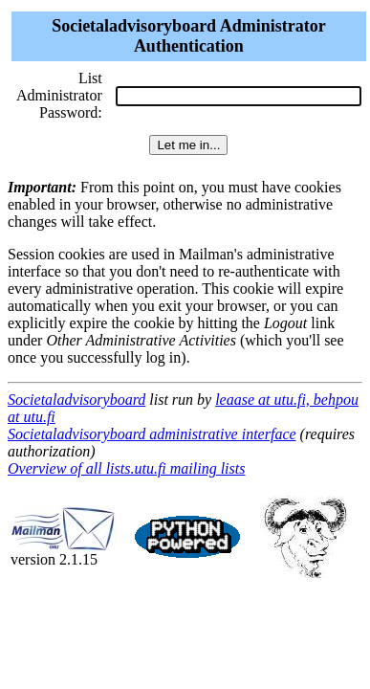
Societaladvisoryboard (76, 399)
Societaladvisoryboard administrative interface (152, 434)
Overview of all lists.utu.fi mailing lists (126, 468)
